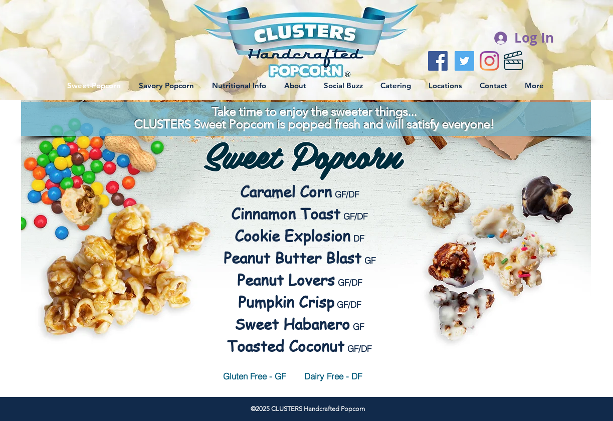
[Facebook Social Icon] (438, 61)
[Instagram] (489, 61)
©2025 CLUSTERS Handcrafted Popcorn (308, 408)
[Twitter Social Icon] (464, 61)
